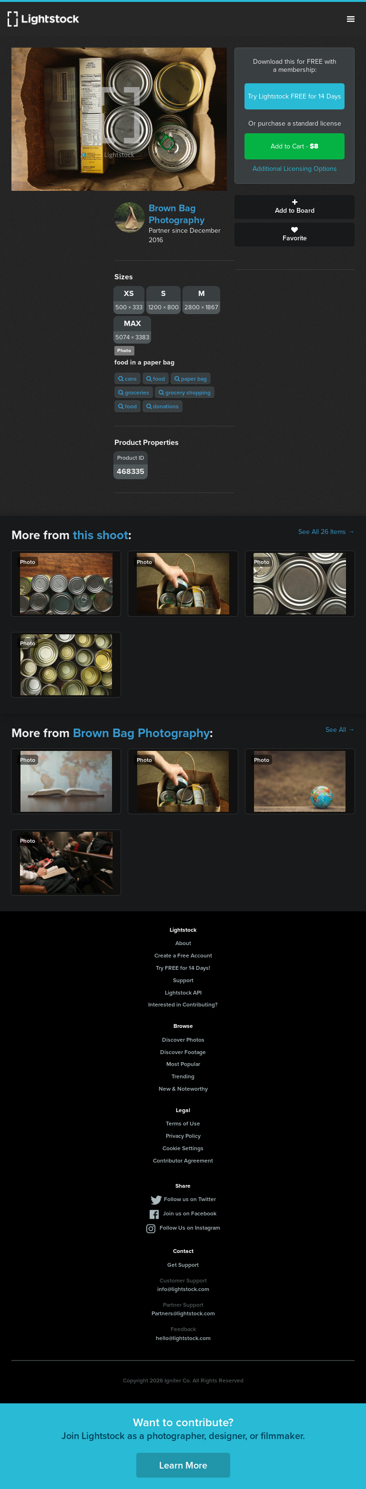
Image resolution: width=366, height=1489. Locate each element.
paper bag (190, 379)
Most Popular (183, 1064)
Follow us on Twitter (190, 1199)
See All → (340, 730)
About (183, 943)
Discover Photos (183, 1039)
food (155, 379)
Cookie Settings (183, 1148)
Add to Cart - (294, 146)
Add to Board (294, 207)
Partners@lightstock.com (183, 1313)
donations (162, 406)
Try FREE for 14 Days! (183, 968)
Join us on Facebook (189, 1213)
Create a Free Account (183, 955)
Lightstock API (183, 992)
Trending (183, 1076)
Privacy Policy (183, 1136)
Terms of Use (183, 1123)
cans (127, 379)
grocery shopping (185, 392)
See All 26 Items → (326, 532)
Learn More (183, 1465)
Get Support (183, 1265)
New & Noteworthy (183, 1089)
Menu (350, 19)
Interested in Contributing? (183, 1004)
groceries (133, 392)
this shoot (100, 535)
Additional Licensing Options (295, 169)
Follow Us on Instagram (190, 1227)
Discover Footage (183, 1052)
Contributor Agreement (183, 1160)
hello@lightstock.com (183, 1338)
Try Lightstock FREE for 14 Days (294, 96)
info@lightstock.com (183, 1289)
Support (183, 980)
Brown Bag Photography (176, 214)
